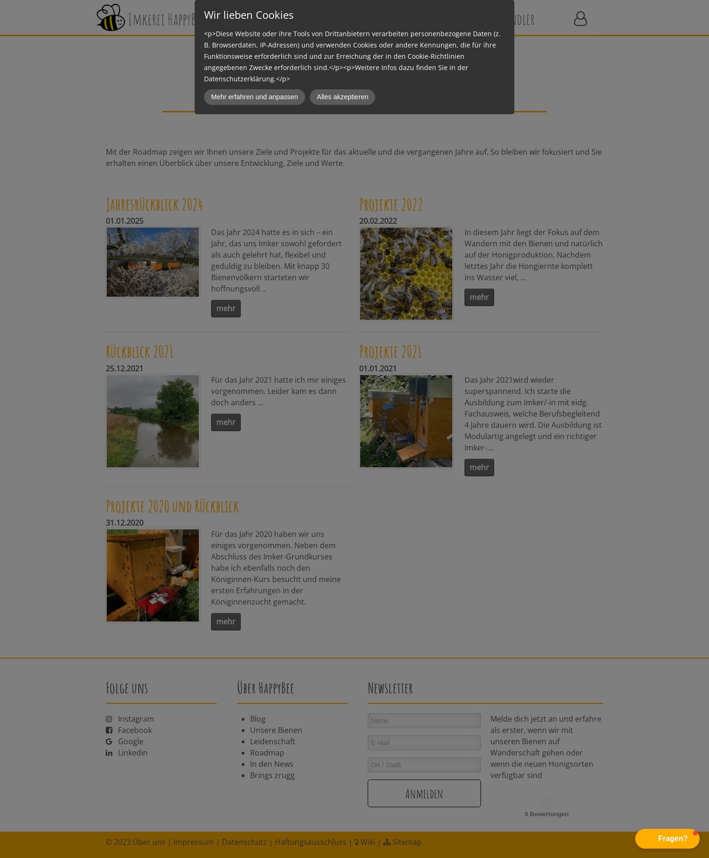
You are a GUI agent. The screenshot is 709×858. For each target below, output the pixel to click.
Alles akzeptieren (343, 97)
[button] (667, 839)
